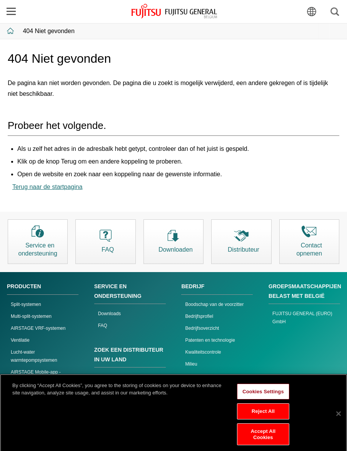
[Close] (338, 416)
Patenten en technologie (210, 340)
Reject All (263, 414)
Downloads (109, 313)
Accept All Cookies (263, 437)
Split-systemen (26, 304)
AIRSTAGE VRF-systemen (38, 328)
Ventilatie (20, 340)
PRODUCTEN (24, 286)
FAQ (102, 325)
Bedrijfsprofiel (199, 316)
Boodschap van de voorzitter (214, 304)
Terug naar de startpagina (47, 187)
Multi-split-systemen (31, 316)
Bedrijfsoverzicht (202, 328)
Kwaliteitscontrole (203, 352)
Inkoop (192, 376)
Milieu (191, 364)
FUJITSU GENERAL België (174, 11)
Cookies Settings (263, 394)
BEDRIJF (192, 286)
